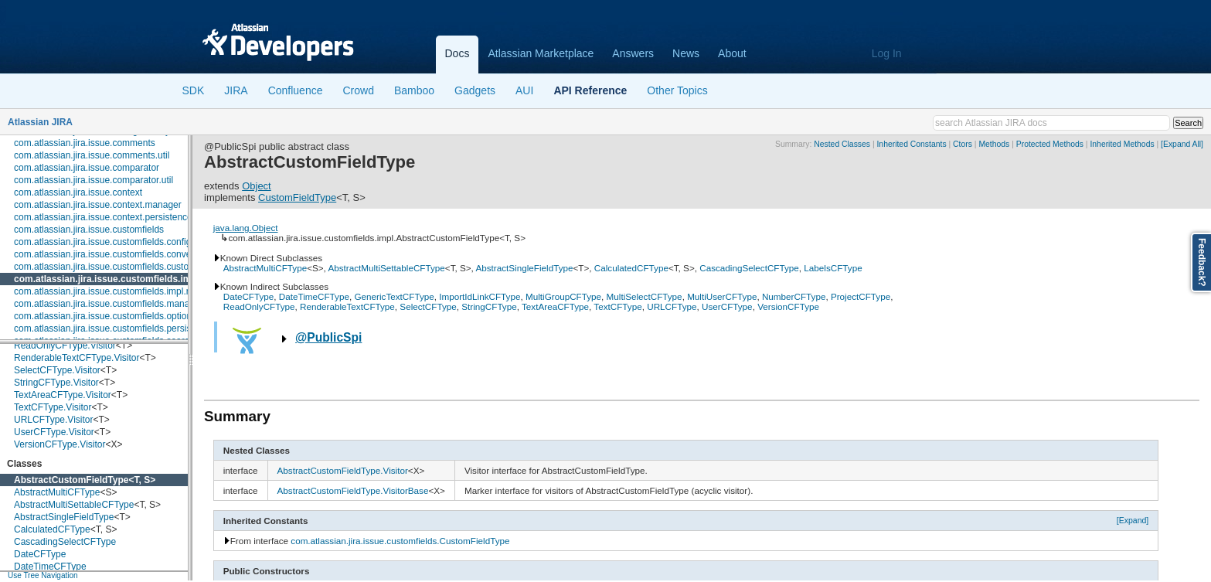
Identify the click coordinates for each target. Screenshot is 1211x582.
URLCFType (671, 306)
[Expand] (1133, 520)
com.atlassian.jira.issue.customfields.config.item (112, 242)
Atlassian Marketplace (541, 53)
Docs (457, 53)
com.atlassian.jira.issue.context (78, 192)
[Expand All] (1182, 144)
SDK (193, 90)
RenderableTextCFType (347, 306)
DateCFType (40, 554)
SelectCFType (428, 306)
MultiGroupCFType (563, 296)
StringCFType (488, 306)
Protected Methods (1049, 144)
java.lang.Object (245, 228)
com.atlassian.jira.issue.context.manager (98, 204)
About (732, 53)
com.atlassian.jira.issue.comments (84, 143)
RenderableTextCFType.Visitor (77, 357)
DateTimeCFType (50, 566)
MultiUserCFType (722, 296)
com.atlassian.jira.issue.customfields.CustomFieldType (400, 541)
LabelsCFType (833, 268)
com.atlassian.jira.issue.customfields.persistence (114, 328)
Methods (993, 144)
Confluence (295, 90)
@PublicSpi (328, 337)
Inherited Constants (911, 144)
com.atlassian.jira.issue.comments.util (91, 155)
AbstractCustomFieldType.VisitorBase (353, 490)
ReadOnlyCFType (259, 306)
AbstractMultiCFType (57, 492)
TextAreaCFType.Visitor (62, 395)
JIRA (235, 90)
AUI (524, 90)
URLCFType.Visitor (53, 419)
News (685, 53)
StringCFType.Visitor (56, 382)
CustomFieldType (297, 197)
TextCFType (617, 306)
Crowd (357, 90)
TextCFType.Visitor (52, 407)
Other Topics (677, 90)
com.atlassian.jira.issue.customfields (89, 229)
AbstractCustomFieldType (71, 480)
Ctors (962, 144)
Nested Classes (842, 144)
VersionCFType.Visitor (60, 444)
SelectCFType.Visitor (57, 370)
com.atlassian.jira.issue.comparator (86, 167)
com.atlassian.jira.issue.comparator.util (93, 180)
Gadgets (474, 90)
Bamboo (414, 90)
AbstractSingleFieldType (64, 517)
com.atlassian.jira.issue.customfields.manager (108, 303)
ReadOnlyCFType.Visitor (65, 345)
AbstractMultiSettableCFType (74, 504)
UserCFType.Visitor (54, 432)
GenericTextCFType (394, 296)
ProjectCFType (860, 296)
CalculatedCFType (52, 529)
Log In (887, 53)
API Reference (590, 90)
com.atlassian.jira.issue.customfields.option (103, 316)
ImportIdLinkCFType (479, 296)
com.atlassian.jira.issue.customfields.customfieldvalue (125, 266)
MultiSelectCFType (644, 296)
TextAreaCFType (555, 306)
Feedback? (1201, 262)
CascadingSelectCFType (65, 541)
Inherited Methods (1122, 144)
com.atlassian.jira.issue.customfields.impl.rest (108, 291)
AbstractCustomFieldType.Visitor (342, 470)
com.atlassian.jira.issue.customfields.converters (111, 254)
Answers (633, 53)
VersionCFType (788, 306)
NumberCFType (794, 296)
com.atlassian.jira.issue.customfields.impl (106, 279)
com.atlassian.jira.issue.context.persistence (103, 217)
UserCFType (727, 306)
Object (256, 186)
